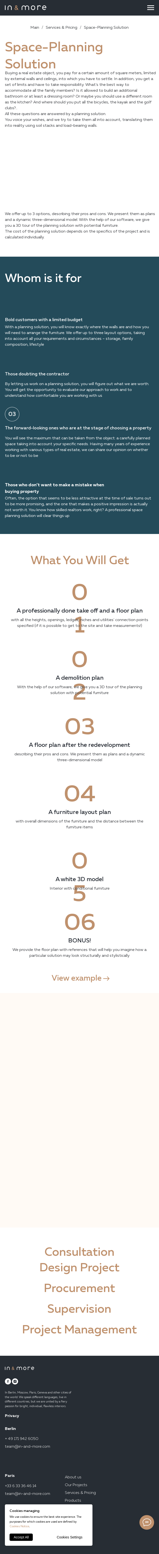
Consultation (79, 1252)
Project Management (79, 1330)
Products (73, 1501)
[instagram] (15, 1381)
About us (73, 1477)
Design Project (79, 1268)
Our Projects (76, 1485)
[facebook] (8, 1381)
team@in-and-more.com (27, 1447)
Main (34, 28)
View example (77, 978)
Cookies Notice (19, 1526)
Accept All (21, 1537)
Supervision (79, 1309)
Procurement (79, 1289)
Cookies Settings (69, 1537)
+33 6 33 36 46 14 (20, 1486)
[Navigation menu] (150, 7)
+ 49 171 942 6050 (21, 1439)
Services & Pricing (61, 28)
